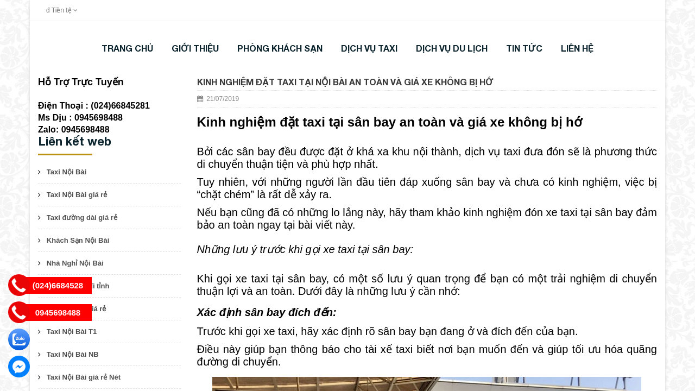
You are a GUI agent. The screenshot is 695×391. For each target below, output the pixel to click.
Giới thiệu (195, 48)
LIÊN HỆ (577, 48)
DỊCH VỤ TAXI (369, 48)
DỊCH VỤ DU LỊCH (452, 48)
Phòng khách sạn (280, 48)
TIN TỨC (524, 48)
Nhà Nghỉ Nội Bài (75, 263)
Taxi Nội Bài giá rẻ (77, 195)
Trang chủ (127, 48)
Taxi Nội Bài (67, 172)
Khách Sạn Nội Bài (78, 240)
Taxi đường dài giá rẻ (82, 217)
